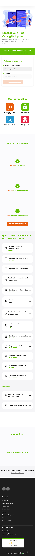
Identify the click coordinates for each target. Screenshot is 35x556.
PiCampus (25, 553)
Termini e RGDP (6, 521)
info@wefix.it (17, 553)
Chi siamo (5, 500)
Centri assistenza (7, 503)
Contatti (4, 512)
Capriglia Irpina (28, 470)
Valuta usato (6, 506)
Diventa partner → (17, 473)
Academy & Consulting (9, 534)
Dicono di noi (6, 509)
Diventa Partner (7, 531)
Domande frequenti (8, 515)
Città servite (6, 518)
